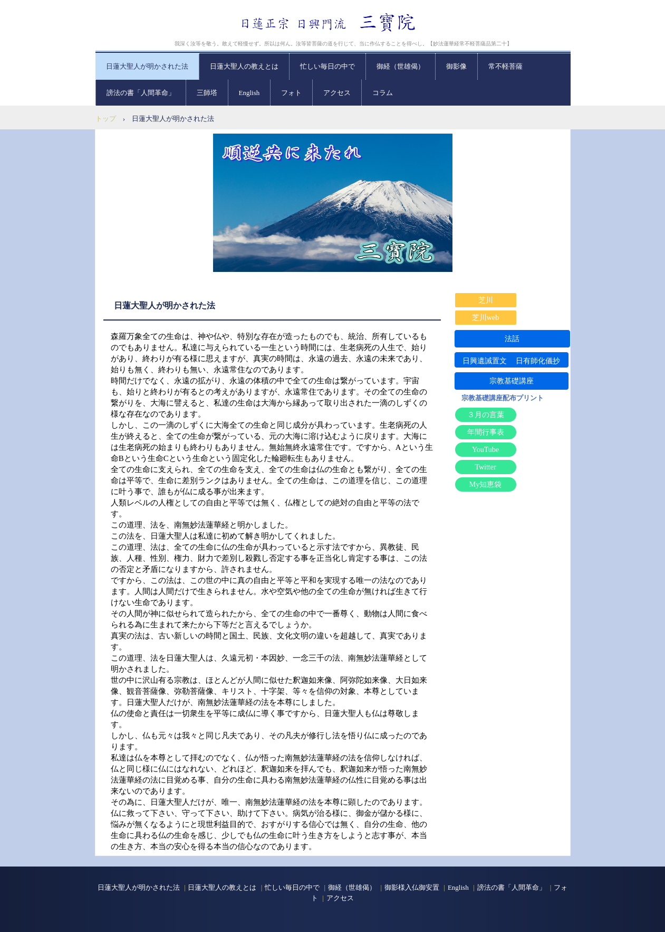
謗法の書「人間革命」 (141, 93)
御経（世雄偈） (401, 66)
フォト (291, 93)
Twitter (485, 467)
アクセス (337, 93)
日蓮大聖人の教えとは (244, 66)
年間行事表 (485, 432)
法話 (512, 339)
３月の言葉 (485, 415)
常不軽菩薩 (505, 66)
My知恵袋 (485, 484)
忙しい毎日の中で (327, 66)
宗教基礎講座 (511, 381)
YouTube (485, 450)
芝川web (485, 318)
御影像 (456, 66)
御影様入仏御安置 (411, 887)
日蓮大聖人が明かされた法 (147, 66)
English (249, 93)
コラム (382, 93)
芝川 (485, 300)
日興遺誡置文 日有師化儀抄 (511, 361)
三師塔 (207, 93)
